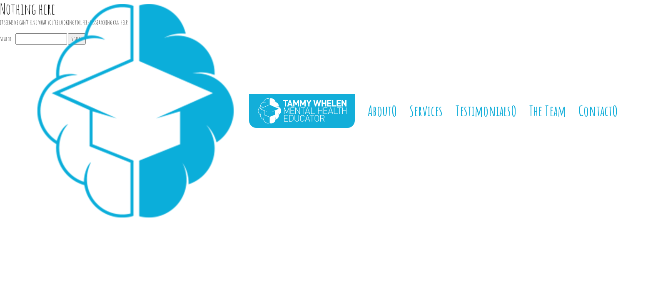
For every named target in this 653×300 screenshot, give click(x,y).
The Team (547, 110)
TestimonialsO (485, 110)
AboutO (382, 110)
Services (426, 110)
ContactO (598, 110)
